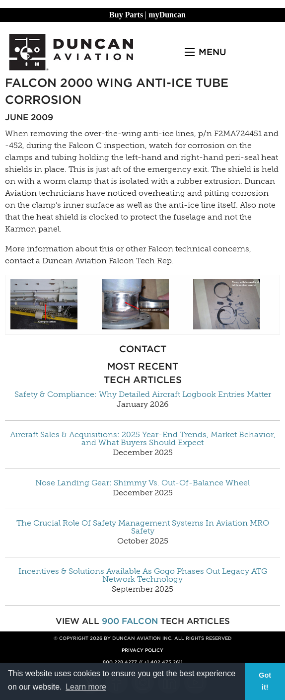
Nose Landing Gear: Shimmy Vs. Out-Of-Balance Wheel (142, 483)
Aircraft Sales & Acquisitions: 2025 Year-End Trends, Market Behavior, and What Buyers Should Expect (143, 439)
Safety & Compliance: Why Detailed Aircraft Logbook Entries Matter (142, 394)
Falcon (140, 621)
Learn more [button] (86, 687)
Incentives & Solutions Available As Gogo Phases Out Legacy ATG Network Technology (142, 575)
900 (110, 621)
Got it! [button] (265, 681)
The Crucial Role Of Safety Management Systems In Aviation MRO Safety (142, 527)
